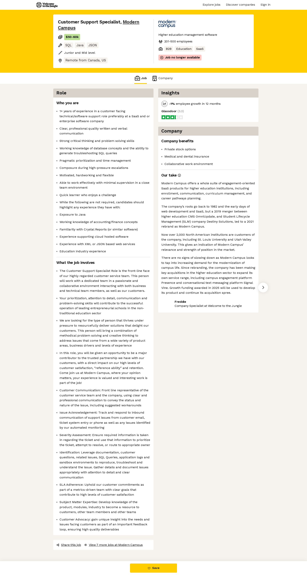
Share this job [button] (68, 545)
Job (140, 78)
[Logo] (47, 5)
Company (162, 78)
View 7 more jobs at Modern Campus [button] (113, 545)
